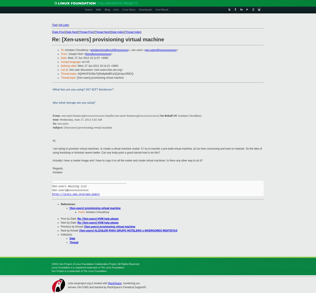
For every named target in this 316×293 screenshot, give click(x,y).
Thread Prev (86, 32)
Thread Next (102, 32)
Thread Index (133, 32)
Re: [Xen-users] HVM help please (97, 218)
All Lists (63, 25)
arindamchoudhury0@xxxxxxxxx (109, 50)
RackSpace (114, 283)
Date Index (117, 32)
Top (55, 25)
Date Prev (58, 32)
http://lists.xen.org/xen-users (76, 194)
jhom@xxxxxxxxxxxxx (98, 54)
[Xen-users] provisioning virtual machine (95, 208)
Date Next (71, 32)
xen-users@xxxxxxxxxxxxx (160, 50)
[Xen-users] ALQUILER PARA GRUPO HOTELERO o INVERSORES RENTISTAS (128, 230)
